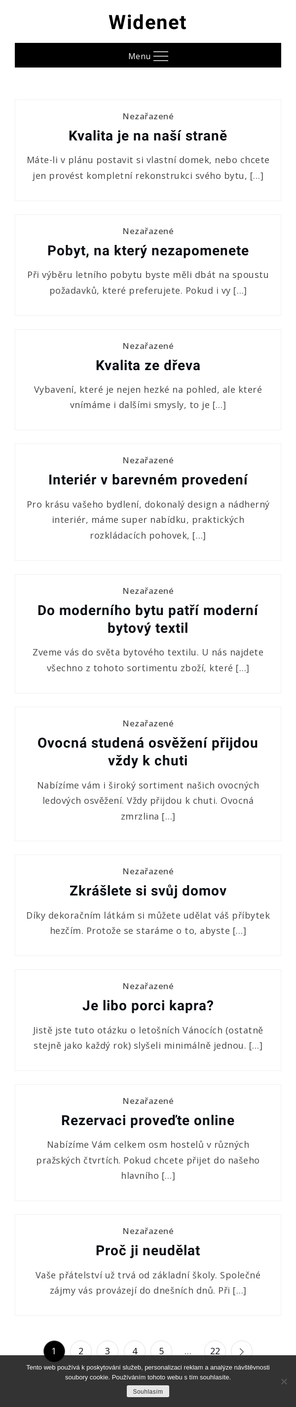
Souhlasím (148, 1391)
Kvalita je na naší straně (148, 136)
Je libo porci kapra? (148, 1005)
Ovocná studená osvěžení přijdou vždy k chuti (148, 752)
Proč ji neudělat (148, 1250)
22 (215, 1351)
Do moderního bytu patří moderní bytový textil (148, 619)
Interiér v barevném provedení (148, 480)
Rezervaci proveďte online (148, 1120)
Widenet (148, 22)
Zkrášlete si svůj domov (148, 891)
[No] (284, 1381)
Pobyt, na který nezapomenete (148, 250)
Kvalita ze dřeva (148, 365)
